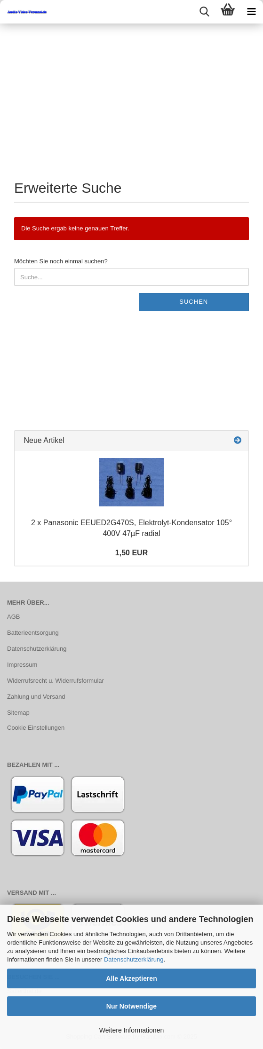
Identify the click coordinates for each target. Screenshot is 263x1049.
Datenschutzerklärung (133, 959)
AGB (13, 616)
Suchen (193, 301)
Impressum (22, 664)
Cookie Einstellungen (35, 727)
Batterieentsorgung (33, 632)
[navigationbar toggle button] (251, 12)
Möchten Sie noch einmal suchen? (61, 261)
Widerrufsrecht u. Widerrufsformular (55, 680)
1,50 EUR (131, 553)
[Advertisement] (131, 94)
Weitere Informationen (131, 1030)
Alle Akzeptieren (131, 978)
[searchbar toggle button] (204, 12)
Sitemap (18, 712)
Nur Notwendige (131, 1006)
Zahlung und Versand (36, 696)
